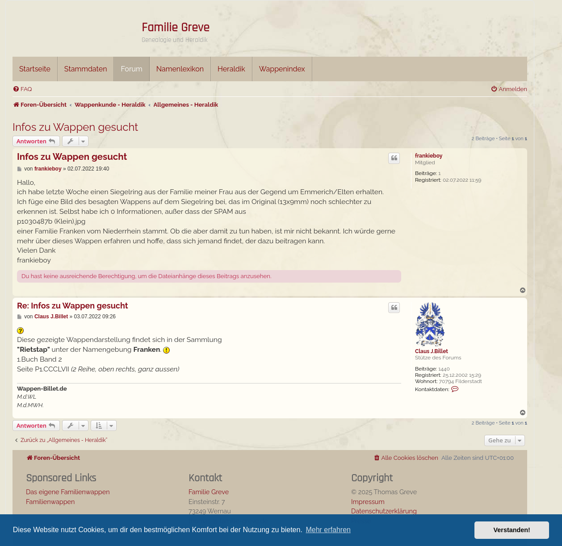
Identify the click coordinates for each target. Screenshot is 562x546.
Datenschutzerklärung (384, 511)
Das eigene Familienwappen (68, 492)
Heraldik (231, 69)
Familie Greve (176, 28)
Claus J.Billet (431, 351)
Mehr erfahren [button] (328, 529)
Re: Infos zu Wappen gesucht (72, 305)
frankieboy (428, 156)
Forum (131, 69)
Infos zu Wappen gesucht (75, 127)
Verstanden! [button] (512, 529)
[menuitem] (22, 89)
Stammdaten (85, 69)
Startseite (34, 69)
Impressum (368, 501)
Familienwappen (50, 501)
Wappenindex (282, 69)
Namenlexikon (180, 69)
